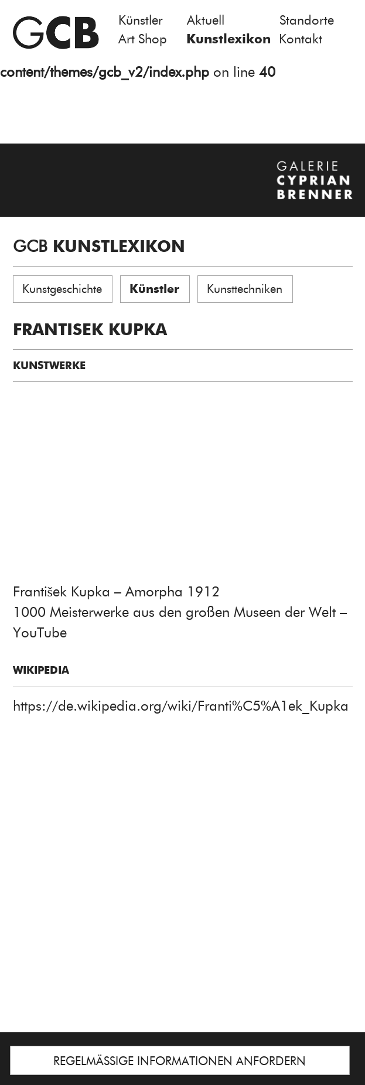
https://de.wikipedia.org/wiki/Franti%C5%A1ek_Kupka (181, 705)
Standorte (306, 20)
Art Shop (142, 39)
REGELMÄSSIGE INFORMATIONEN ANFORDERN (179, 1061)
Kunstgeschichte (62, 289)
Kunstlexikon (228, 39)
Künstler (140, 20)
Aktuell (205, 20)
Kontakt (300, 39)
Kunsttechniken (244, 289)
